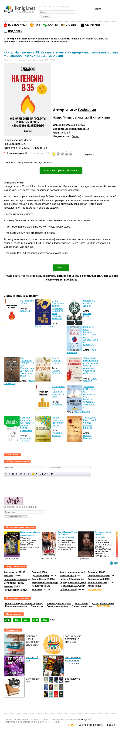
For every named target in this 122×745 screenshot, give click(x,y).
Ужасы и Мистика (97, 582)
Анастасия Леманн (66, 537)
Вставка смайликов (33, 474)
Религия (92, 572)
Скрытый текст (41, 474)
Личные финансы (76, 117)
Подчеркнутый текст (13, 474)
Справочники (95, 579)
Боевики (8, 586)
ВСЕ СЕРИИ (103, 606)
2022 (45, 619)
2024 (26, 619)
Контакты (98, 725)
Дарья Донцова (27, 535)
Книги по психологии (71, 572)
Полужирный (5, 474)
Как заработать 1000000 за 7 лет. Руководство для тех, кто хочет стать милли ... (27, 367)
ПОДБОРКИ (15, 31)
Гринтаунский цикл (82, 606)
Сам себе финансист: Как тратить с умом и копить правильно (27, 424)
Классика (37, 589)
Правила (110, 725)
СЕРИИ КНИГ (93, 24)
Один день (37, 606)
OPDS (71, 725)
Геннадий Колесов (57, 434)
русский (65, 132)
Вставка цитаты (44, 474)
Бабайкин (87, 110)
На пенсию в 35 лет (27, 302)
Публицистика (68, 589)
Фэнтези (8, 575)
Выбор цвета (36, 474)
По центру (25, 474)
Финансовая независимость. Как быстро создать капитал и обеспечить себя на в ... (90, 366)
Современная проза (99, 575)
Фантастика (10, 572)
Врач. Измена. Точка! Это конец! (67, 533)
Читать (61, 267)
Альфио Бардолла (57, 372)
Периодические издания (73, 582)
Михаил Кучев (87, 314)
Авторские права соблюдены (61, 170)
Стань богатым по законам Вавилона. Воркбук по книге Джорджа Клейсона (58, 309)
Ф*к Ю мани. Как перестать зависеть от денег (58, 391)
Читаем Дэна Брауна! (59, 603)
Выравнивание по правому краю (28, 474)
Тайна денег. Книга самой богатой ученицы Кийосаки (90, 422)
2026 (7, 619)
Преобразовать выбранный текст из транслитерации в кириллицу (48, 474)
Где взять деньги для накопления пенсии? (58, 421)
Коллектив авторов (45, 326)
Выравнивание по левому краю (21, 474)
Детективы (10, 583)
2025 (23, 144)
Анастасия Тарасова (25, 439)
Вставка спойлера (52, 474)
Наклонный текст (9, 474)
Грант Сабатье (90, 379)
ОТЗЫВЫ (71, 24)
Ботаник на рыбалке (30, 532)
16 (87, 128)
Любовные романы (15, 579)
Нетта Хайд (100, 537)
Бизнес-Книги (100, 117)
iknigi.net (86, 719)
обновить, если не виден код (20, 507)
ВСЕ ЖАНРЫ (95, 589)
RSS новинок (84, 725)
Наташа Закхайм (87, 436)
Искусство (37, 586)
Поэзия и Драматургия (72, 586)
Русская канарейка (57, 606)
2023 (35, 619)
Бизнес (36, 572)
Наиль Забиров (82, 412)
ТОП (37, 24)
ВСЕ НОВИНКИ (17, 24)
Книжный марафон (16, 606)
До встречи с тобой (103, 603)
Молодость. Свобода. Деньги (89, 303)
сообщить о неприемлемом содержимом (27, 162)
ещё (52, 619)
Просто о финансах (73, 125)
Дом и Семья (39, 579)
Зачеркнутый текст (16, 474)
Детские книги (40, 575)
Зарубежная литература (45, 582)
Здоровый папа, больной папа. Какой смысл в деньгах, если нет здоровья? (90, 336)
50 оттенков (81, 603)
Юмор (91, 586)
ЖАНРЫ (53, 24)
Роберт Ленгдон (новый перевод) (24, 603)
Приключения (11, 590)
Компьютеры (67, 575)
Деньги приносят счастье (56, 360)
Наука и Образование (72, 579)
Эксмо (75, 136)
